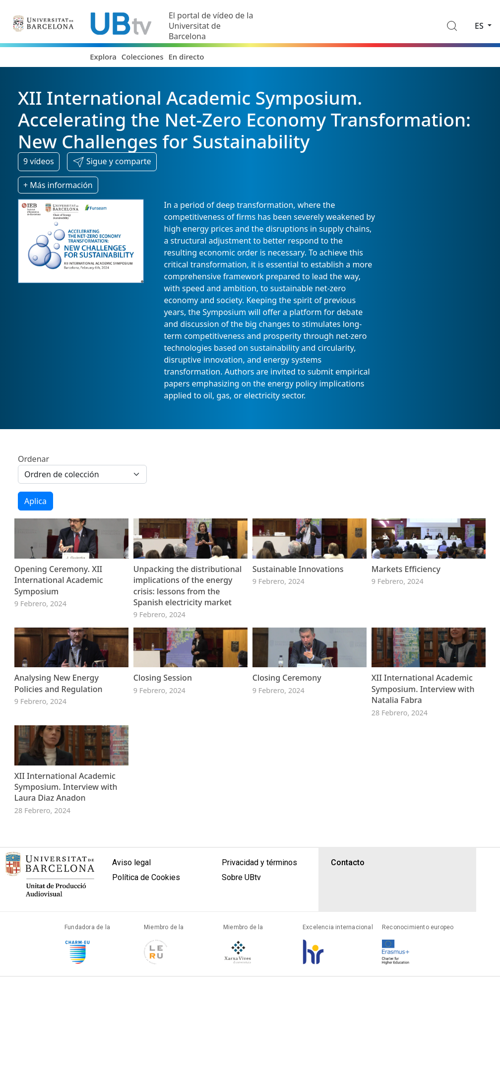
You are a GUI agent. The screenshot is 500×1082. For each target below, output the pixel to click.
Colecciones (143, 57)
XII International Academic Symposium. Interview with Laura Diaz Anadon (66, 891)
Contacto (348, 967)
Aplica (35, 501)
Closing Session (162, 748)
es (480, 25)
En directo (186, 57)
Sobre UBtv (241, 982)
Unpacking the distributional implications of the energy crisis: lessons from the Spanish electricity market (187, 620)
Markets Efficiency (406, 603)
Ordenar (33, 458)
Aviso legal (131, 967)
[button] (112, 161)
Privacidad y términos (259, 967)
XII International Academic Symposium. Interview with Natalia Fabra (423, 759)
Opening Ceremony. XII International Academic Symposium (58, 615)
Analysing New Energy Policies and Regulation (58, 753)
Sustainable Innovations (298, 603)
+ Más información (58, 185)
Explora (103, 57)
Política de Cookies (146, 982)
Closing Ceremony (286, 748)
